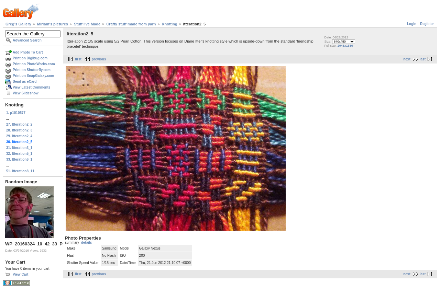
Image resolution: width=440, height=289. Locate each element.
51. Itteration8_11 (20, 171)
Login (411, 24)
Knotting (169, 24)
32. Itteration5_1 (19, 153)
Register (427, 24)
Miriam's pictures (52, 24)
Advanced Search (27, 40)
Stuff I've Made (87, 24)
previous (99, 59)
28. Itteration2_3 (19, 130)
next (406, 59)
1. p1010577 (15, 113)
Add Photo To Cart (28, 52)
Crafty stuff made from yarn (131, 24)
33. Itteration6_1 (19, 159)
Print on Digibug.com (30, 58)
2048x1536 (345, 45)
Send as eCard (24, 81)
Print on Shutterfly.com (32, 70)
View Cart (20, 274)
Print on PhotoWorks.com (34, 64)
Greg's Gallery (18, 24)
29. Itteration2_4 (19, 136)
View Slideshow (25, 93)
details (86, 242)
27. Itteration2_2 (19, 124)
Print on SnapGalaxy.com (33, 76)
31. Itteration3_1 (19, 148)
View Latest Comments (31, 87)
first (78, 59)
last (423, 59)
